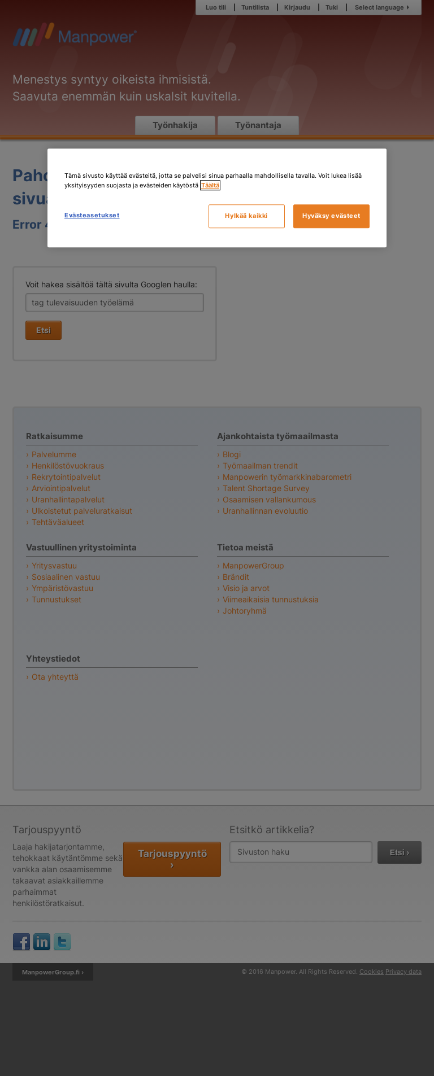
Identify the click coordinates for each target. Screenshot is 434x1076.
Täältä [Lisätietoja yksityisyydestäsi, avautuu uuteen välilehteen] (210, 185)
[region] (217, 197)
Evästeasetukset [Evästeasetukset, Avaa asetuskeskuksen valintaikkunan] (92, 215)
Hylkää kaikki (246, 216)
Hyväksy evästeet (331, 216)
